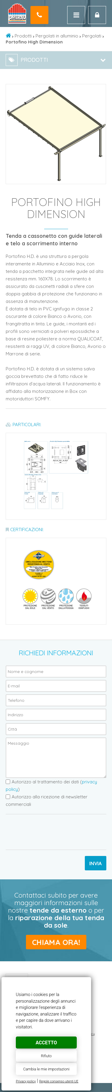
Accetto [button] (46, 1043)
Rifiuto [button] (46, 1056)
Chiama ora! (56, 942)
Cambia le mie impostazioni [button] (46, 1069)
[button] (100, 89)
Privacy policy (26, 1081)
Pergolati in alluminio (57, 36)
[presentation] (51, 832)
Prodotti (23, 36)
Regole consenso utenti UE (58, 1081)
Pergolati (91, 36)
